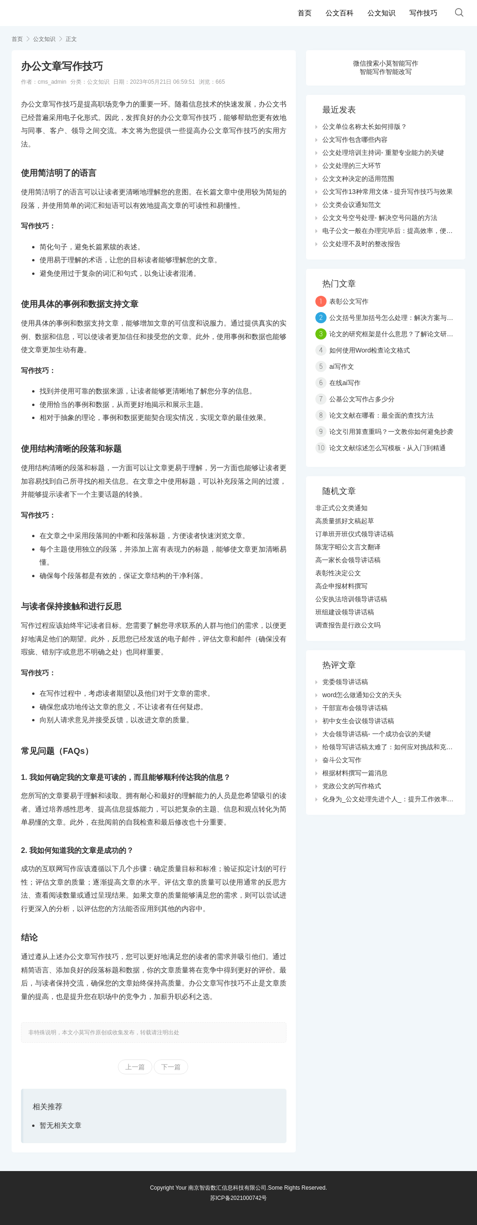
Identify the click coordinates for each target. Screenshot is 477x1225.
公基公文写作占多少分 (362, 399)
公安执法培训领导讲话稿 (351, 599)
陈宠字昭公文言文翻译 (348, 547)
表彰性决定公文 (338, 573)
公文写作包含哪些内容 (355, 139)
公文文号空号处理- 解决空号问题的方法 (379, 217)
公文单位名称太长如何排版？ (364, 126)
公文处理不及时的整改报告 (361, 243)
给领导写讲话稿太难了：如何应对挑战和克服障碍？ (397, 747)
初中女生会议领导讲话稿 (358, 721)
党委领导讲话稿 (345, 682)
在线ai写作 (345, 382)
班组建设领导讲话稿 (344, 612)
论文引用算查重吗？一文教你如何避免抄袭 (391, 431)
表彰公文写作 (348, 301)
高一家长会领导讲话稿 (348, 560)
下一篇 (171, 1067)
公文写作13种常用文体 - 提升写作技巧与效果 (387, 191)
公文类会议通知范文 (351, 204)
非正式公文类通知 (341, 508)
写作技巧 (423, 13)
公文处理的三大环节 (351, 165)
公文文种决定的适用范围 (358, 178)
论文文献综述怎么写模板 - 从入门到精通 (387, 448)
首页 (305, 13)
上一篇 (135, 1067)
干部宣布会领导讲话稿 (355, 708)
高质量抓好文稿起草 (344, 521)
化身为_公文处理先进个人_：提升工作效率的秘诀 (394, 799)
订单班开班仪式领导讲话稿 (354, 534)
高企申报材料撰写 (341, 586)
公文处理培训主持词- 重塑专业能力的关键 (383, 152)
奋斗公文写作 (341, 760)
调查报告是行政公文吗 (348, 625)
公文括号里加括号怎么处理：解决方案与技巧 (394, 317)
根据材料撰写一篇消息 (355, 773)
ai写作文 (341, 366)
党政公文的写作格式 (351, 786)
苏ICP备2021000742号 (238, 1198)
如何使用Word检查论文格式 (369, 350)
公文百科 (340, 13)
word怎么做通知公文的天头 (362, 695)
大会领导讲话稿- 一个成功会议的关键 (376, 734)
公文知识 (381, 13)
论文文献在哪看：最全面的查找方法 (381, 415)
